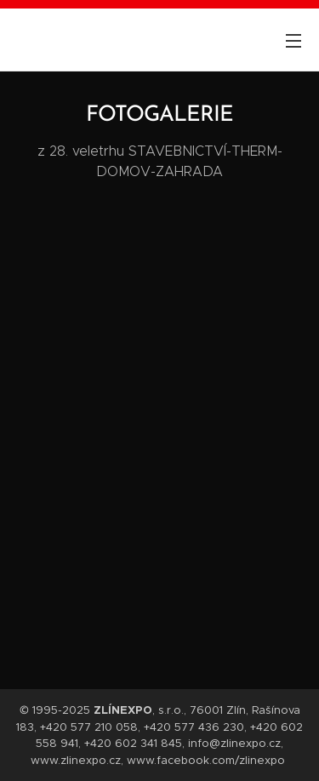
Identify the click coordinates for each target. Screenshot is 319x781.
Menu (293, 41)
